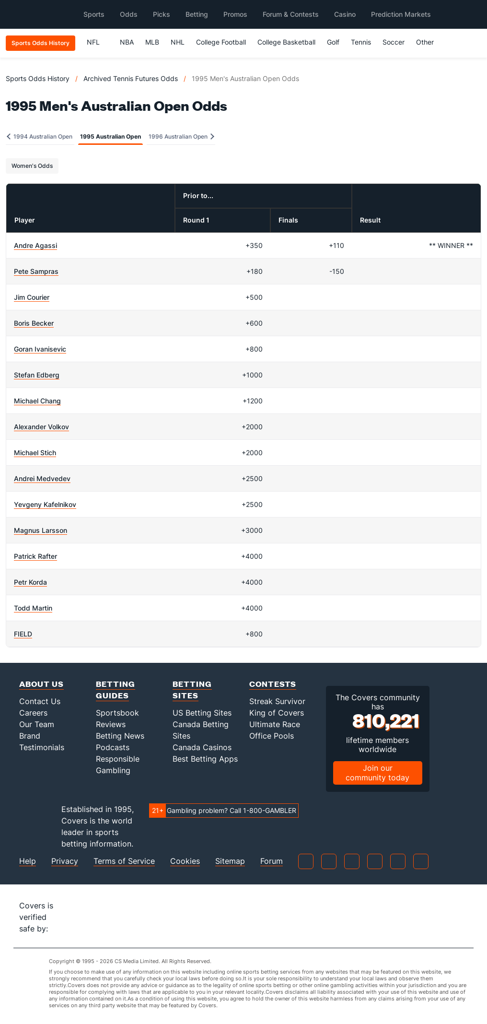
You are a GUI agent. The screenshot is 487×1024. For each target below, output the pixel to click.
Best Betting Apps (205, 759)
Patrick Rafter (35, 556)
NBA (127, 42)
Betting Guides (115, 689)
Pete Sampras (36, 271)
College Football (221, 42)
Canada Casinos (202, 747)
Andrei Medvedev (42, 478)
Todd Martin (33, 608)
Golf (333, 42)
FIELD (23, 634)
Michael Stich (35, 452)
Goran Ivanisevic (40, 349)
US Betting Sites (202, 713)
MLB (152, 42)
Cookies (185, 861)
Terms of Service (124, 861)
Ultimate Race (274, 724)
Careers (33, 713)
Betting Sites (192, 689)
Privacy (64, 861)
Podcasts (112, 747)
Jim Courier (31, 297)
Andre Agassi (35, 245)
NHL (178, 42)
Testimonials (41, 747)
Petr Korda (30, 582)
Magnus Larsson (40, 530)
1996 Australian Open (181, 136)
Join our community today (377, 772)
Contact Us (39, 701)
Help (27, 861)
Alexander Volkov (41, 427)
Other (429, 42)
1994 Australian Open (39, 136)
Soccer (394, 42)
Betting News (120, 736)
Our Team (36, 724)
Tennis (361, 42)
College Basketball (286, 42)
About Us (41, 683)
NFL (97, 42)
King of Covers (276, 713)
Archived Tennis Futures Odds (130, 78)
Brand (29, 736)
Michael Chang (37, 401)
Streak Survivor (277, 701)
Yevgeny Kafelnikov (45, 504)
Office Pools (271, 736)
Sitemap (230, 861)
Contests (272, 683)
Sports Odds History (38, 78)
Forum (271, 861)
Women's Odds (32, 165)
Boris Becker (34, 323)
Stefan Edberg (36, 375)
